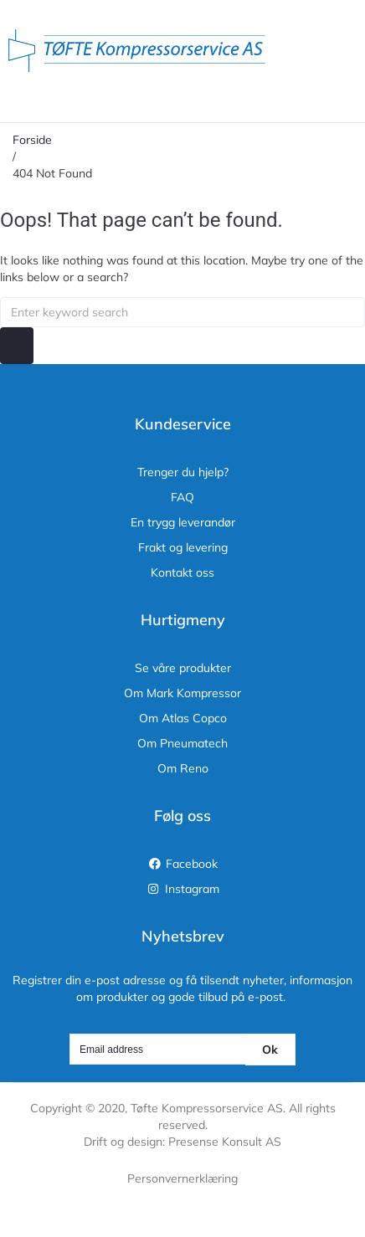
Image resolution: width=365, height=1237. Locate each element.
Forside (32, 139)
